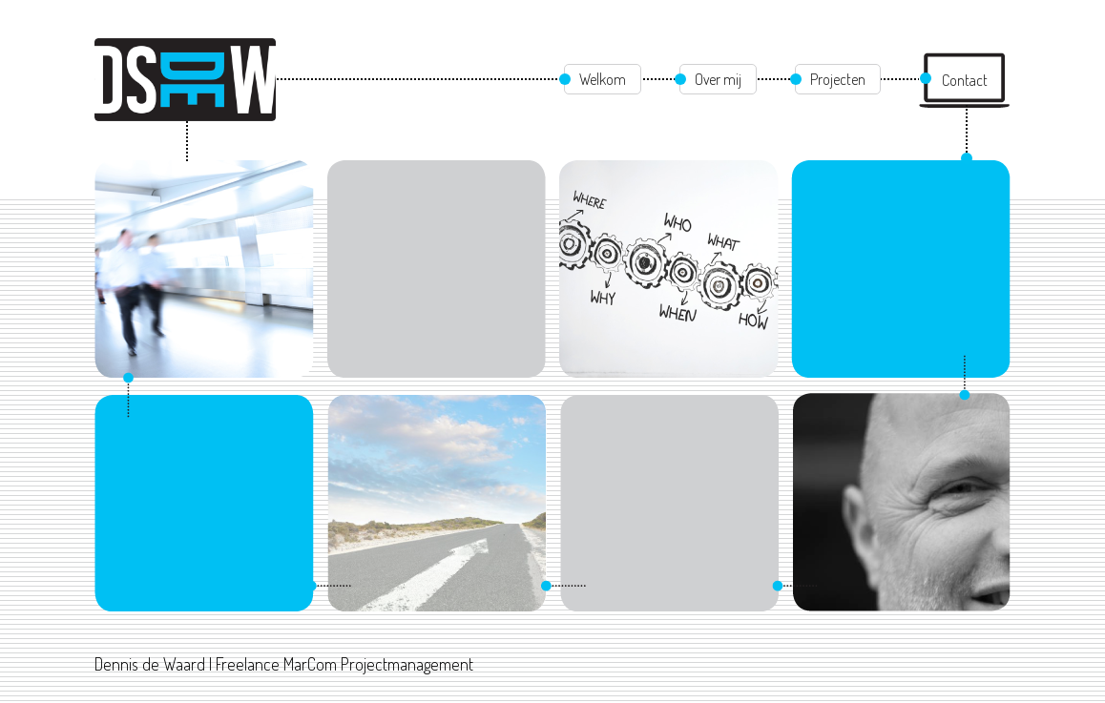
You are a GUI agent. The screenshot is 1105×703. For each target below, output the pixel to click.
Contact (965, 80)
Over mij (718, 79)
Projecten (837, 79)
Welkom (602, 79)
